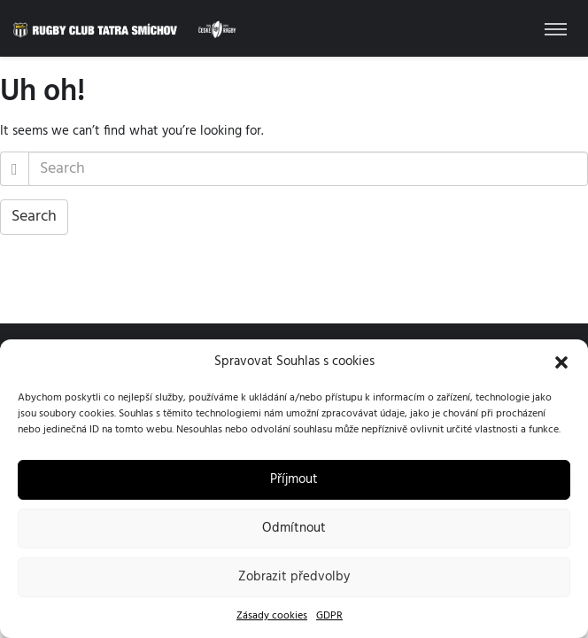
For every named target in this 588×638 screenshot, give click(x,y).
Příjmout (294, 479)
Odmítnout (294, 528)
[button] (561, 362)
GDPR (329, 616)
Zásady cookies (271, 616)
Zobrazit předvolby (294, 576)
